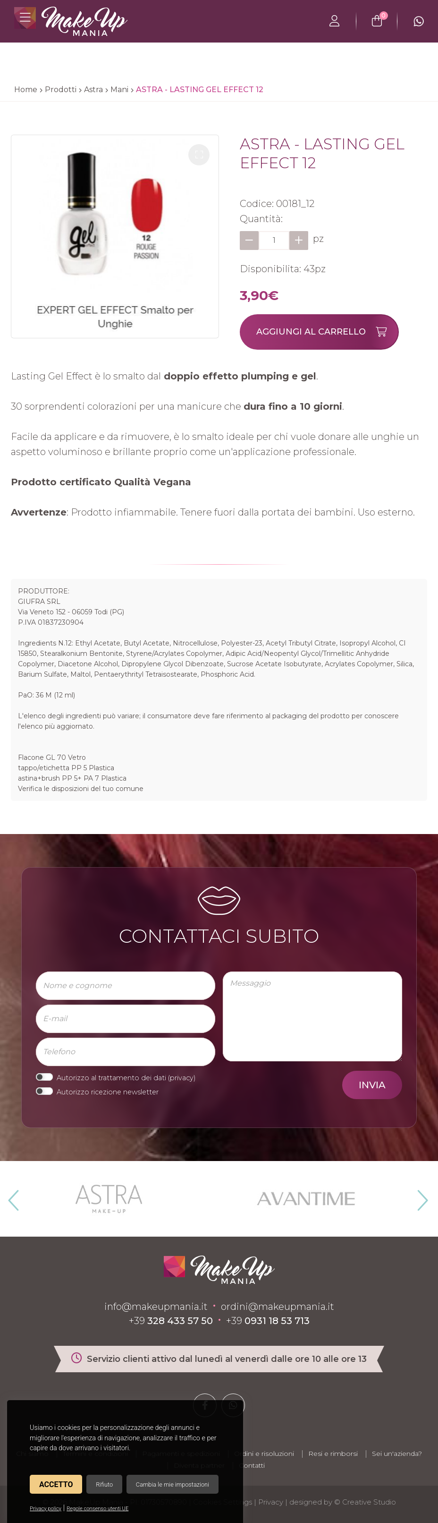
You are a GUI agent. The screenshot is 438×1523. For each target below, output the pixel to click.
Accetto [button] (56, 1484)
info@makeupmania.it (156, 1306)
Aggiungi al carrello (327, 332)
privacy (182, 1078)
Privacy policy (45, 1509)
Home (25, 89)
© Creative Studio (365, 1501)
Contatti (252, 1465)
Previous (12, 1196)
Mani (119, 89)
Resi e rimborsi (333, 1453)
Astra (93, 89)
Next (418, 1196)
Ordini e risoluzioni (264, 1453)
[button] (199, 154)
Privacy (270, 1501)
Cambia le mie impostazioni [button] (172, 1484)
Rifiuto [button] (104, 1484)
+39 (171, 1320)
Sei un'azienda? (397, 1453)
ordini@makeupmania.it (277, 1306)
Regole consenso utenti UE (97, 1509)
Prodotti (60, 89)
